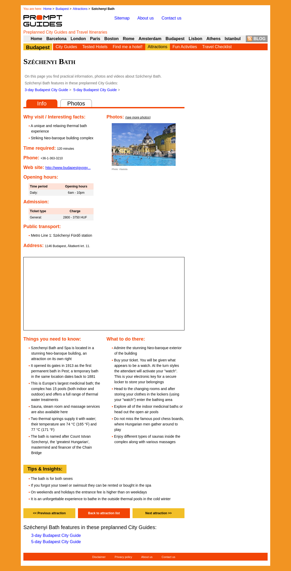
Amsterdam (149, 38)
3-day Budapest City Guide (46, 90)
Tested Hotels (95, 47)
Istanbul (233, 38)
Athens (214, 38)
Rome (128, 38)
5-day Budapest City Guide (95, 90)
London (78, 38)
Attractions (80, 9)
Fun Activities (185, 47)
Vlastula (123, 169)
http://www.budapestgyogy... (68, 168)
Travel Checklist (217, 47)
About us (145, 18)
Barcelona (56, 38)
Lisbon (195, 38)
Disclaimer (98, 557)
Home (47, 9)
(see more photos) (137, 117)
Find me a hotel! (128, 47)
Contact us (171, 18)
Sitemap (122, 18)
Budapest (62, 9)
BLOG (260, 38)
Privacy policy (123, 557)
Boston (111, 38)
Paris (95, 38)
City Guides (66, 47)
